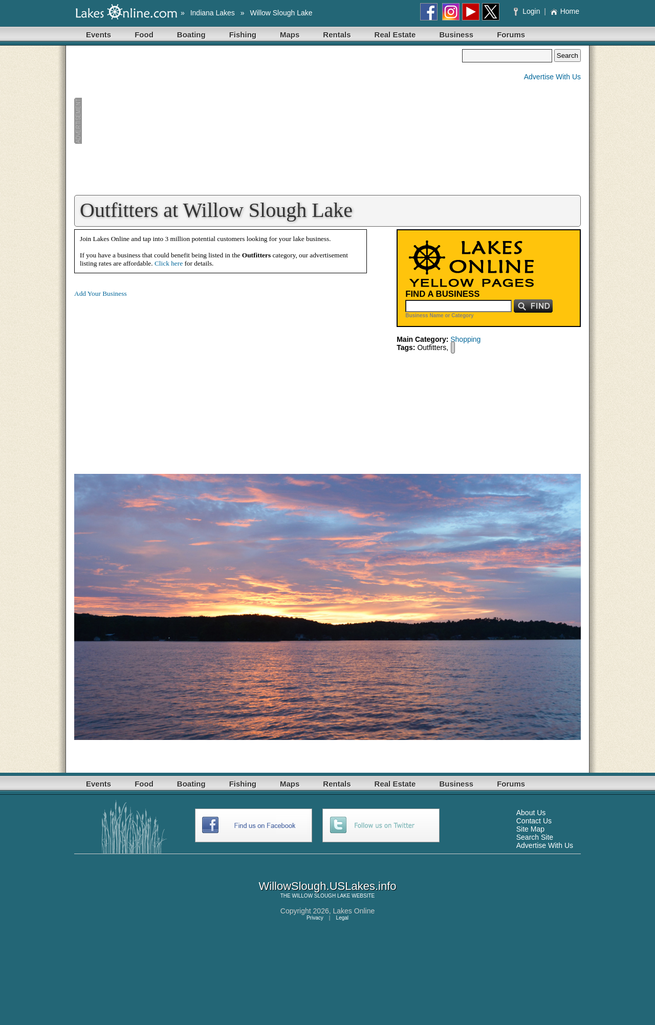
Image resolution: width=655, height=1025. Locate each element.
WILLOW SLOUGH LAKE (321, 896)
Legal (342, 918)
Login (528, 11)
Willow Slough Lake (281, 13)
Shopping (465, 339)
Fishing (242, 34)
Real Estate (395, 34)
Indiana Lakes (212, 13)
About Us (531, 813)
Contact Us (534, 821)
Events (98, 34)
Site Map (530, 829)
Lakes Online (354, 911)
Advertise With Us (552, 77)
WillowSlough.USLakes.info (327, 886)
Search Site (534, 837)
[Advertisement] (268, 120)
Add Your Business (100, 293)
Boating (191, 34)
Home (564, 11)
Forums (511, 34)
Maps (289, 34)
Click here (169, 263)
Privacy (315, 918)
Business (456, 34)
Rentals (337, 34)
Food (144, 34)
